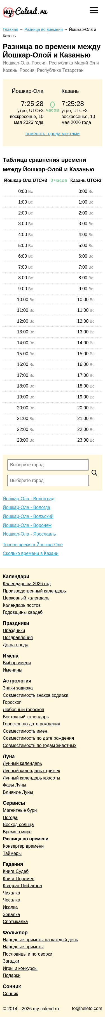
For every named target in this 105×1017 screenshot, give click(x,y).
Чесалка (11, 900)
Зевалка (11, 914)
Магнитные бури (20, 810)
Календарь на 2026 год (27, 583)
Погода (10, 817)
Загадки (11, 961)
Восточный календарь (26, 716)
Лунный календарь (22, 763)
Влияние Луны (18, 792)
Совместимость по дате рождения (38, 738)
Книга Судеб (16, 871)
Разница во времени (25, 838)
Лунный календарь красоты (31, 778)
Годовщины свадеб (23, 612)
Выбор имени (17, 662)
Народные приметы (23, 946)
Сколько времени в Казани (31, 553)
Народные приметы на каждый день (40, 939)
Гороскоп (12, 702)
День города (15, 644)
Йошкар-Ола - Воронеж (27, 525)
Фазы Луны (14, 785)
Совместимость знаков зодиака (35, 695)
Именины (12, 670)
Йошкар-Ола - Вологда (26, 507)
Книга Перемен (18, 878)
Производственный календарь (34, 591)
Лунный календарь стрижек (31, 770)
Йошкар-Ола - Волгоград (28, 498)
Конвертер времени (23, 846)
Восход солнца (18, 824)
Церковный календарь (26, 598)
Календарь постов (22, 605)
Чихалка (11, 893)
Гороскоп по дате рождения (31, 723)
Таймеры (12, 853)
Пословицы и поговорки (27, 954)
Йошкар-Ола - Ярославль (29, 534)
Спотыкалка (15, 921)
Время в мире (17, 831)
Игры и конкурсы (20, 968)
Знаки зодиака (18, 688)
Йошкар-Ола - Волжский (28, 516)
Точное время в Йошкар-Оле (33, 544)
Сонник (10, 993)
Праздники (14, 630)
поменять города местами (52, 133)
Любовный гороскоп (23, 709)
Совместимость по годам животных (39, 745)
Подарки (11, 975)
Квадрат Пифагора (22, 885)
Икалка (10, 907)
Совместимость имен (25, 731)
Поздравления (18, 637)
